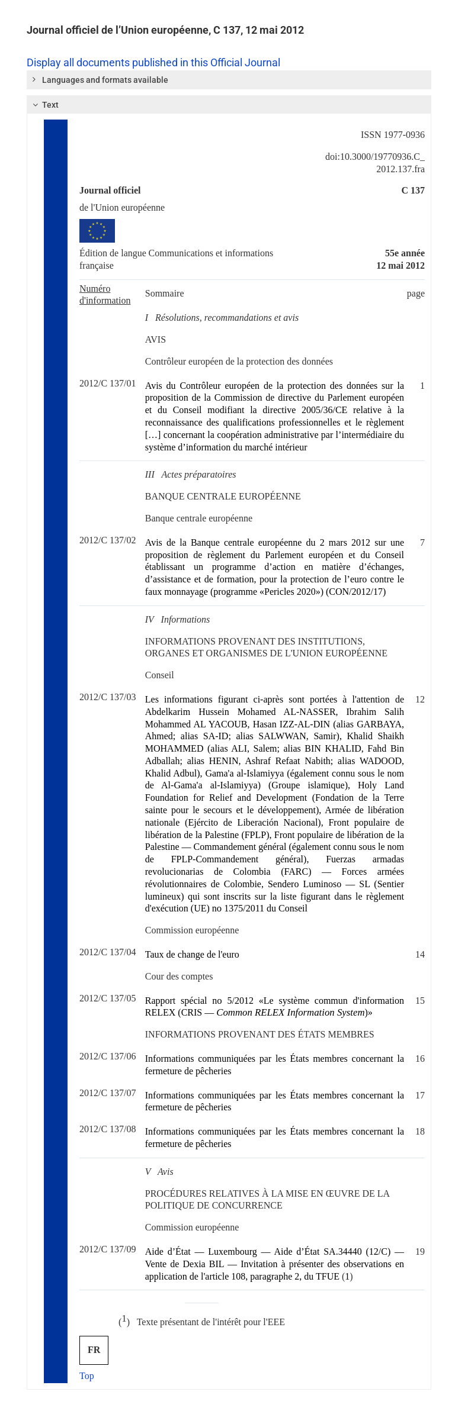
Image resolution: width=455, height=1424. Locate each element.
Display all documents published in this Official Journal (153, 63)
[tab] (229, 80)
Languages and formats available (99, 79)
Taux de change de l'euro (192, 954)
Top (86, 1376)
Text (44, 104)
